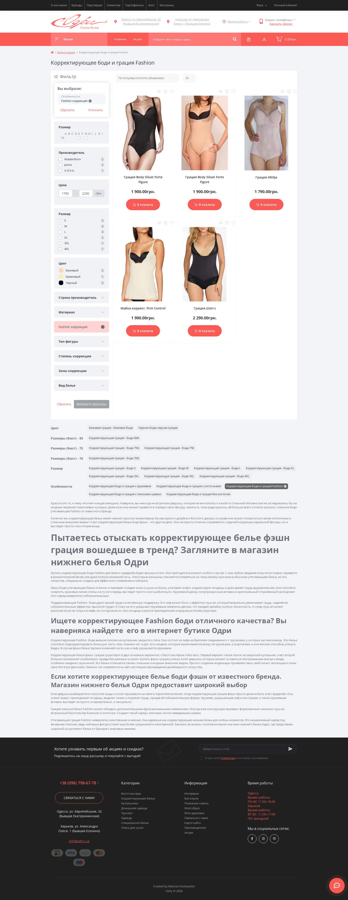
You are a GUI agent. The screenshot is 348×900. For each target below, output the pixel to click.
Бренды (76, 5)
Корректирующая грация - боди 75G (114, 448)
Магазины (167, 5)
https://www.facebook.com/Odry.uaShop (252, 838)
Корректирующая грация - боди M (165, 468)
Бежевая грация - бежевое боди (111, 428)
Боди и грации (66, 52)
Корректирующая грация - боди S (112, 468)
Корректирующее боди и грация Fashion (254, 486)
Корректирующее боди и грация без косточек (198, 494)
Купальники (129, 803)
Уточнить (95, 110)
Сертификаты (134, 5)
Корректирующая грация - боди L (217, 468)
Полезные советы (196, 803)
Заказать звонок (280, 24)
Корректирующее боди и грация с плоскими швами (125, 494)
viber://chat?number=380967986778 (274, 838)
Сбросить (67, 110)
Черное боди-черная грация (158, 428)
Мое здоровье (194, 813)
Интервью (191, 793)
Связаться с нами (79, 798)
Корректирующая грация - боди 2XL (114, 476)
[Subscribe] (290, 749)
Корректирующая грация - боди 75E (169, 448)
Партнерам (94, 5)
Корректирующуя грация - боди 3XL (169, 476)
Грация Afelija (266, 177)
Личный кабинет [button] (285, 5)
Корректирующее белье (138, 798)
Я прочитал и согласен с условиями (236, 758)
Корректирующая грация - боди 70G (114, 458)
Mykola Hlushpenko (181, 886)
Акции (188, 833)
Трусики (126, 813)
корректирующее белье (85, 518)
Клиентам (114, 5)
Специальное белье (135, 823)
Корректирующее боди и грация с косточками (188, 486)
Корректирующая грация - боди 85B (114, 438)
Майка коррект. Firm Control (143, 308)
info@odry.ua (79, 841)
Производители (195, 828)
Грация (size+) (205, 308)
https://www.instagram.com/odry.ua (263, 838)
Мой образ (192, 808)
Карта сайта (192, 823)
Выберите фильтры (92, 404)
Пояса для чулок (132, 828)
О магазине (59, 5)
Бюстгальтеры (131, 793)
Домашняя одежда (134, 808)
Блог (151, 5)
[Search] (234, 39)
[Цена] (66, 193)
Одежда (126, 818)
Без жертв (191, 798)
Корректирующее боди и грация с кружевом (120, 486)
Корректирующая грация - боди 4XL (224, 476)
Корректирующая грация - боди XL (270, 468)
